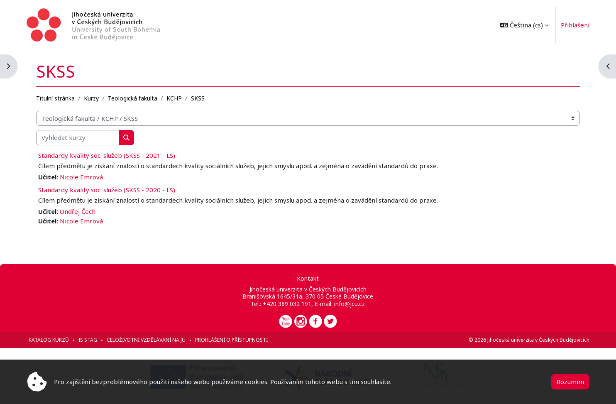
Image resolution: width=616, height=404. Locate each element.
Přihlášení (575, 25)
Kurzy (91, 98)
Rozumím (570, 381)
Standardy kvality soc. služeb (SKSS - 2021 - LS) (106, 155)
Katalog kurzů (49, 339)
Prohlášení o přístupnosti (231, 339)
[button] (524, 25)
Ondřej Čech (77, 211)
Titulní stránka (55, 98)
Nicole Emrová (81, 177)
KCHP (174, 98)
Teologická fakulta (132, 98)
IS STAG (87, 339)
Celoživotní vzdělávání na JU (146, 339)
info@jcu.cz (350, 304)
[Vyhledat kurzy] (77, 137)
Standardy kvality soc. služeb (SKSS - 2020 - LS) (106, 190)
